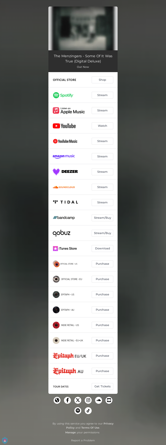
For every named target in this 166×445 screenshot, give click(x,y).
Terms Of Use (90, 427)
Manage (70, 432)
